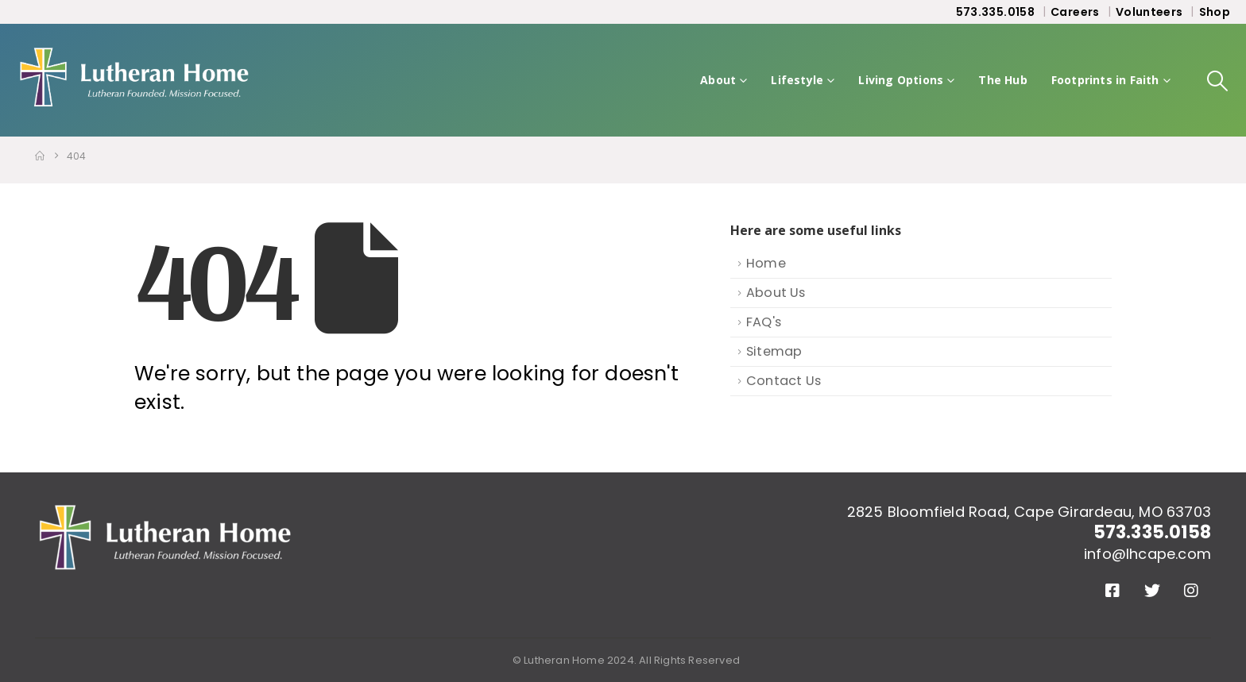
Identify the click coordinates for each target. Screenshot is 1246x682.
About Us (776, 292)
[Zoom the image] (166, 514)
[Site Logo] (135, 80)
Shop (1214, 12)
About (718, 79)
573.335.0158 (995, 12)
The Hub (1002, 79)
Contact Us (783, 381)
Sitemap (774, 351)
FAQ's (763, 322)
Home (766, 263)
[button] (1217, 81)
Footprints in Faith (1105, 79)
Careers (1075, 12)
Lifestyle (797, 79)
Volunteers (1149, 12)
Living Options (900, 79)
